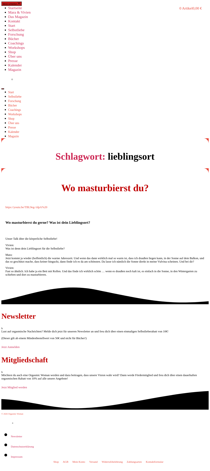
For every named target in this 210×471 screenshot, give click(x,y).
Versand (93, 461)
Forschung (16, 34)
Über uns (15, 56)
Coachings (16, 43)
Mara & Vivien (19, 12)
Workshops (16, 47)
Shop (12, 52)
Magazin (14, 69)
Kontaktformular (154, 461)
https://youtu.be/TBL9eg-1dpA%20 (26, 207)
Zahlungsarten (134, 461)
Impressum (17, 456)
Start (11, 25)
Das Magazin (18, 17)
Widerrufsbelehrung (112, 461)
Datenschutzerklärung (22, 446)
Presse (13, 61)
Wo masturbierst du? (105, 188)
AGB (65, 461)
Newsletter (16, 436)
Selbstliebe (16, 30)
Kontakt (14, 21)
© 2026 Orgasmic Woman (12, 414)
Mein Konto (78, 461)
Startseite (15, 8)
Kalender (15, 65)
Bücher (13, 39)
